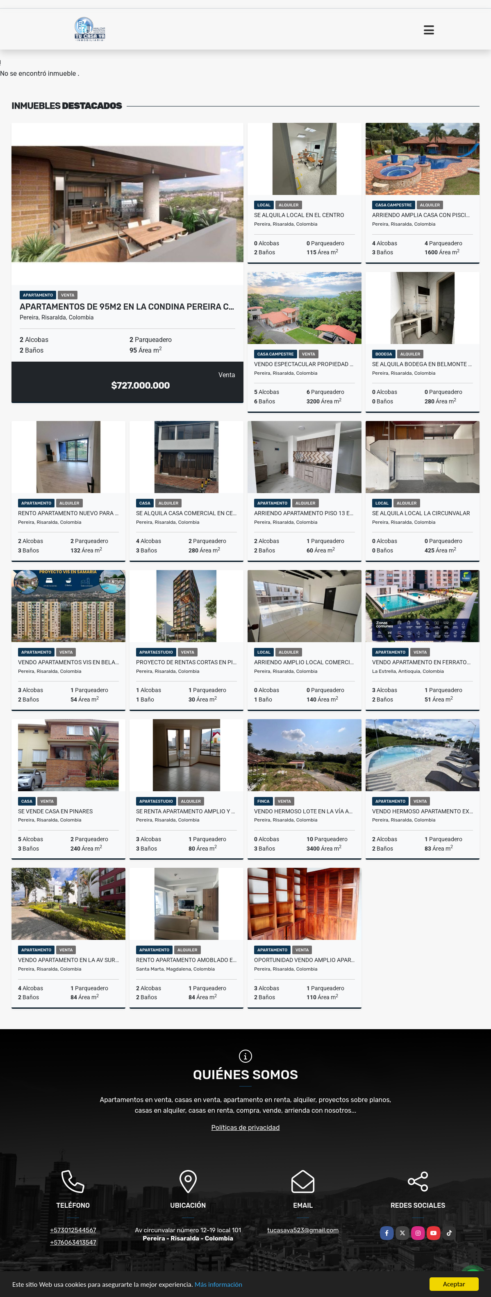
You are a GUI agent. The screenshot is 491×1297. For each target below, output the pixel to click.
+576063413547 (73, 1242)
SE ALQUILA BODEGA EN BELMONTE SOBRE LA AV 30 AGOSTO (422, 364)
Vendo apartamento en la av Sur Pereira (68, 960)
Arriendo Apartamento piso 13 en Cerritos (304, 513)
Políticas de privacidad (245, 1128)
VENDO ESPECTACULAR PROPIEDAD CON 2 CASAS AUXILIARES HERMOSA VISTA (304, 364)
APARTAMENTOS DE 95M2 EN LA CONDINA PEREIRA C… (127, 307)
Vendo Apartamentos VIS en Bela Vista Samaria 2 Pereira (68, 662)
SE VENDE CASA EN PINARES (55, 811)
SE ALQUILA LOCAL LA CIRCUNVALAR (421, 513)
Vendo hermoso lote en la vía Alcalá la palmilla (304, 811)
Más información (218, 1284)
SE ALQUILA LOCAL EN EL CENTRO (299, 215)
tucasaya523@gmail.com (303, 1230)
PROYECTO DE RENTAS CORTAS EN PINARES (186, 662)
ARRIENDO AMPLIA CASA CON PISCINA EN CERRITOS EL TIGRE (422, 215)
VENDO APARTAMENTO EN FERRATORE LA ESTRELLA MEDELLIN (422, 662)
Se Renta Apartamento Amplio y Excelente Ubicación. (186, 811)
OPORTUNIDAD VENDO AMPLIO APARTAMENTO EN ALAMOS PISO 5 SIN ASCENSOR (304, 960)
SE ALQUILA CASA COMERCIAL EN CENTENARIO (186, 513)
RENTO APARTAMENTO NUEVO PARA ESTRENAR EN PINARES (68, 513)
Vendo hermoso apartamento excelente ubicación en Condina (422, 811)
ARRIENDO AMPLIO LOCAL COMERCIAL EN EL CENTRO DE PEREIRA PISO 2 (304, 662)
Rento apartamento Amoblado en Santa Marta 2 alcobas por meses (186, 960)
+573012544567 (73, 1230)
